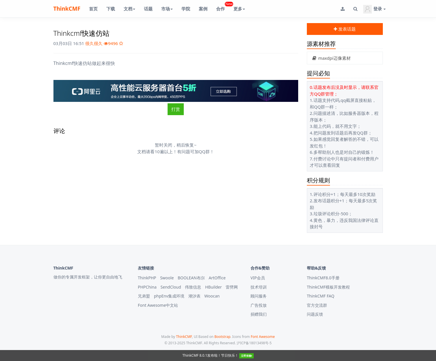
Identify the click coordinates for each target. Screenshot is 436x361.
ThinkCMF (67, 8)
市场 (167, 9)
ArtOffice (217, 277)
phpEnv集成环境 (169, 296)
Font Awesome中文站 (158, 305)
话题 (148, 9)
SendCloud (171, 287)
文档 (129, 9)
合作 (222, 6)
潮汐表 (194, 296)
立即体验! (246, 356)
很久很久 (94, 43)
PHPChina (147, 287)
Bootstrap (222, 336)
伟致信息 (193, 287)
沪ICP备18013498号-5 (254, 343)
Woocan (212, 296)
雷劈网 (232, 287)
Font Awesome (263, 336)
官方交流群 (317, 305)
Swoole (167, 277)
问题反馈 (315, 314)
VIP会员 (258, 277)
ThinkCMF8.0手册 (323, 277)
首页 (93, 9)
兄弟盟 (144, 296)
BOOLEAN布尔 (191, 277)
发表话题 (345, 29)
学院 (185, 9)
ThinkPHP (147, 277)
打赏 (175, 109)
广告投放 (259, 305)
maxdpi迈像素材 (331, 58)
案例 (203, 9)
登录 (374, 9)
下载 (110, 9)
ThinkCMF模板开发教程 (328, 287)
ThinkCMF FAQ (320, 296)
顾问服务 (259, 296)
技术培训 (259, 287)
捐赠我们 (259, 314)
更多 (239, 9)
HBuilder (213, 287)
